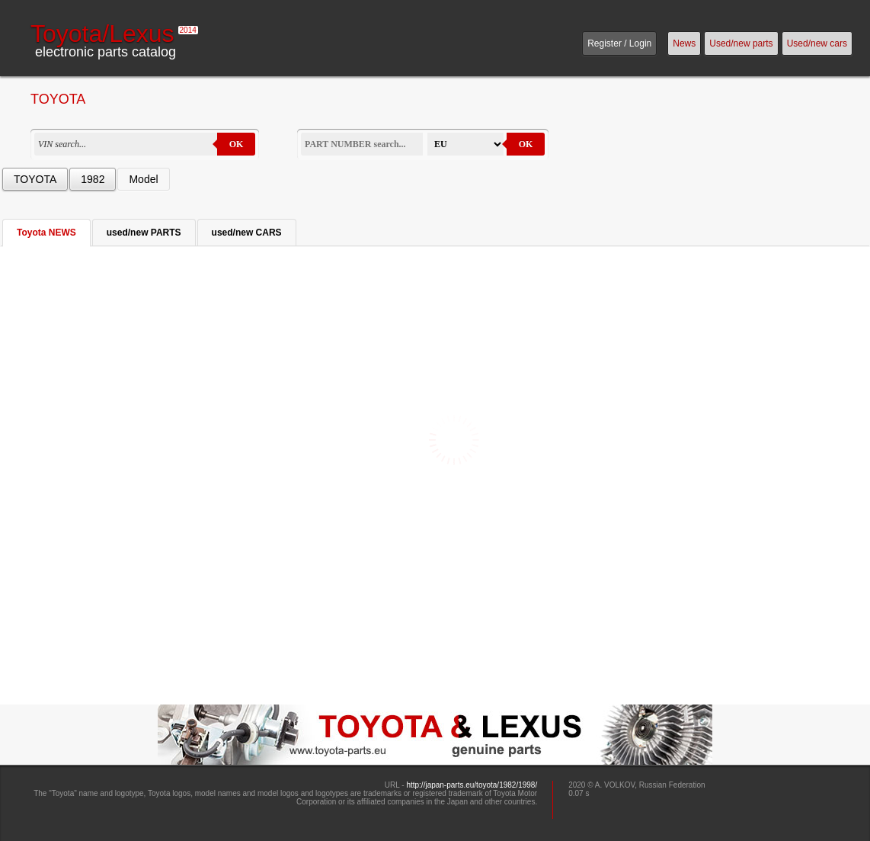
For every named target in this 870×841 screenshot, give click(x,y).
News (684, 43)
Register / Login (619, 43)
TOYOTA (35, 179)
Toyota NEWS (46, 232)
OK (236, 144)
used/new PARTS (144, 232)
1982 (92, 179)
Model (143, 179)
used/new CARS (247, 232)
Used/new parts (740, 43)
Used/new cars (817, 43)
